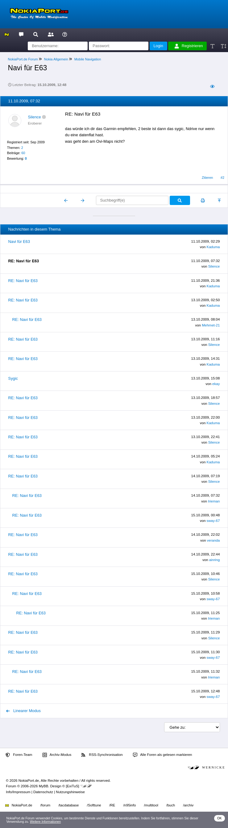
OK (219, 818)
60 (23, 153)
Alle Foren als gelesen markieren (162, 755)
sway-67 (213, 521)
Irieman (214, 501)
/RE (112, 805)
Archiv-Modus (57, 755)
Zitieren (207, 177)
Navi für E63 (19, 241)
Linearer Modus (23, 710)
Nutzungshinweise (70, 792)
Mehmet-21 (211, 325)
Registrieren (189, 45)
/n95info (129, 805)
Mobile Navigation (87, 59)
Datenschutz (43, 792)
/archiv (188, 805)
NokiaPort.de (18, 805)
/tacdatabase (68, 805)
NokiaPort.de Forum (23, 59)
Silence (34, 117)
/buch (170, 805)
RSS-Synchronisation (101, 755)
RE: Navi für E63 (23, 280)
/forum (45, 805)
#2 (222, 177)
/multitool (151, 805)
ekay (216, 384)
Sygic (13, 378)
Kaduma (213, 247)
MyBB (43, 786)
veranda (213, 540)
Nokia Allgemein (56, 59)
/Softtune (94, 805)
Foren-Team (19, 755)
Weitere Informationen (45, 821)
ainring (214, 560)
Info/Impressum (18, 792)
